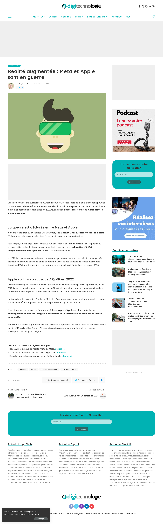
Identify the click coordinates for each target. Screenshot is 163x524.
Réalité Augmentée (50, 369)
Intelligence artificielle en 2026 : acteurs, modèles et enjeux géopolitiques (140, 274)
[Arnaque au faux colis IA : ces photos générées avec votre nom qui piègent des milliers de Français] (118, 319)
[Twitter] (143, 6)
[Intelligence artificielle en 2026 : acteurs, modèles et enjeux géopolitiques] (118, 274)
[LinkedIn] (150, 6)
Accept (31, 518)
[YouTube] (153, 6)
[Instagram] (146, 6)
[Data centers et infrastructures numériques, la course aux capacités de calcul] (118, 260)
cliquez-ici (60, 348)
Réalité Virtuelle (70, 369)
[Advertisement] (81, 39)
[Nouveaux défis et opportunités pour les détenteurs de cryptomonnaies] (118, 305)
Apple (23, 369)
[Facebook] (139, 6)
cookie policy (9, 514)
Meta (34, 369)
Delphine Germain (26, 84)
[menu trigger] (11, 16)
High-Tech (14, 66)
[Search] (153, 16)
